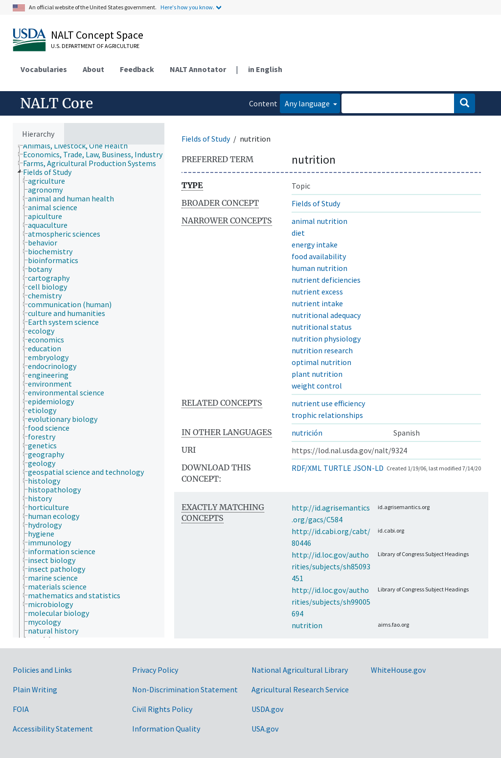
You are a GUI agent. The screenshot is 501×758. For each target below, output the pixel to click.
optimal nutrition (321, 362)
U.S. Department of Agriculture (95, 45)
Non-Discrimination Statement (185, 689)
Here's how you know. (187, 7)
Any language (308, 103)
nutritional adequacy (326, 315)
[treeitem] (80, 145)
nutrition (307, 625)
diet (298, 233)
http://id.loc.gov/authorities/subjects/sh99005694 (331, 601)
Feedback (137, 69)
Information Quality (166, 729)
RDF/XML (306, 468)
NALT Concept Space (97, 35)
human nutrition (319, 268)
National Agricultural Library (299, 670)
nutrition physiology (326, 338)
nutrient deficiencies (326, 280)
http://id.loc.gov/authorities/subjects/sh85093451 (331, 566)
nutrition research (322, 350)
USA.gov (264, 729)
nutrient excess (317, 291)
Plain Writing (35, 689)
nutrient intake (317, 303)
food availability (319, 256)
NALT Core (56, 103)
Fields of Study (206, 139)
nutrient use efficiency (328, 403)
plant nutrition (317, 374)
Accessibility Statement (53, 729)
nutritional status (322, 327)
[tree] (88, 391)
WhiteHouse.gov (398, 670)
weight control (317, 386)
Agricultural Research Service (300, 689)
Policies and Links (42, 670)
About (93, 69)
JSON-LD (368, 468)
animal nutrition (319, 221)
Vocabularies (44, 69)
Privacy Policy (155, 670)
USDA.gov (267, 709)
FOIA (21, 709)
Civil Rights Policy (162, 709)
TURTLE (337, 468)
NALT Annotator (198, 69)
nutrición (307, 433)
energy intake (315, 244)
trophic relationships (327, 415)
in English (265, 69)
